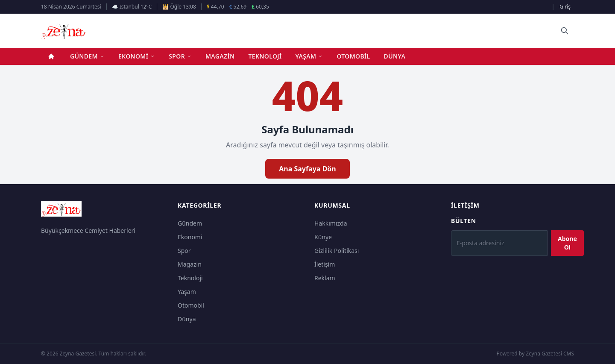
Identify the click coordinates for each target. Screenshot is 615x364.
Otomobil (353, 56)
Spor (180, 56)
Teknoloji (265, 56)
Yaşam (309, 56)
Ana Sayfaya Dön (307, 168)
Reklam (324, 278)
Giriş (565, 6)
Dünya (395, 56)
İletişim (324, 264)
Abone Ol (567, 243)
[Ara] (564, 30)
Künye (323, 237)
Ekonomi (136, 56)
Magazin (220, 56)
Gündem (87, 56)
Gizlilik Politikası (336, 251)
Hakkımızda (330, 223)
